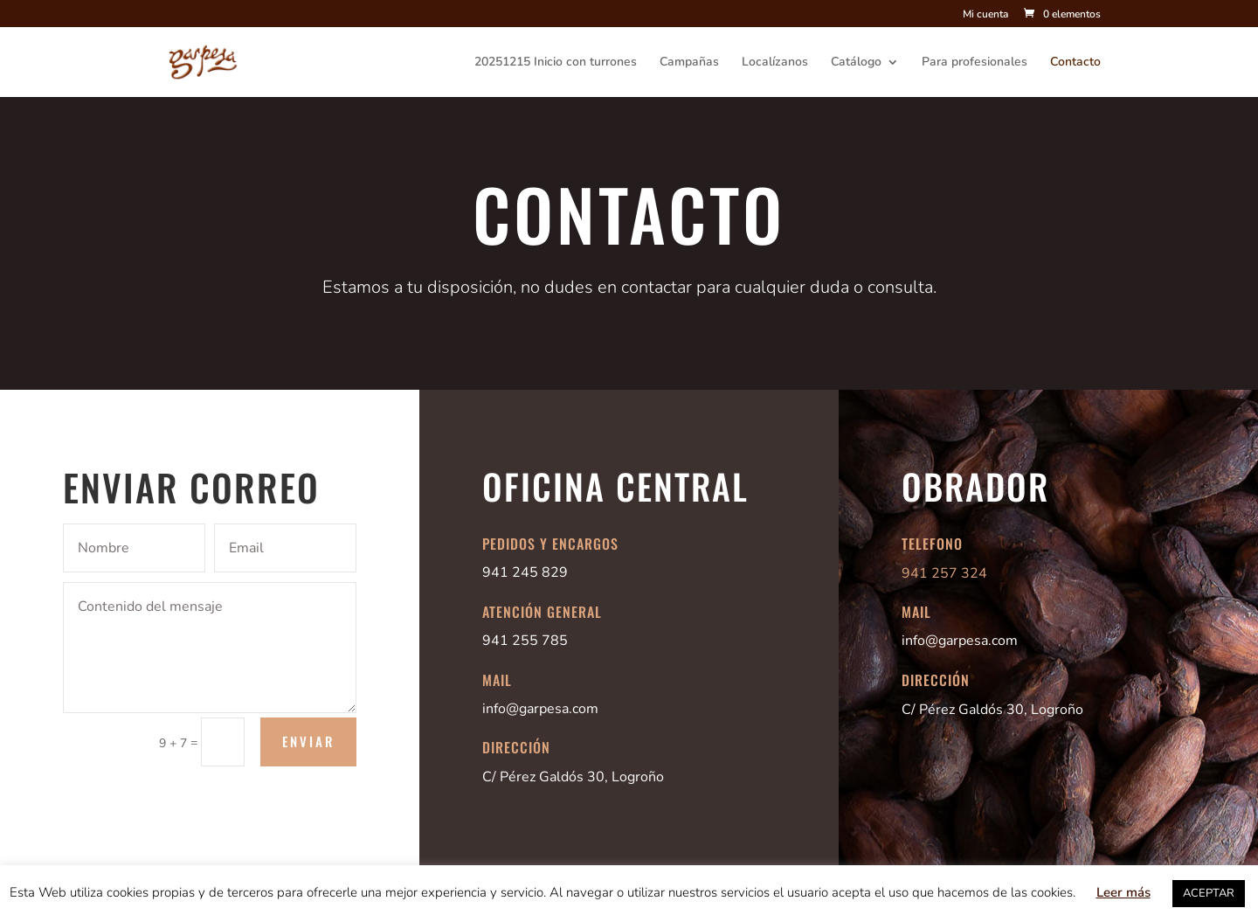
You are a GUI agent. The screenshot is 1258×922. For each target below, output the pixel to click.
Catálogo (856, 63)
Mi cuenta (985, 15)
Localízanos (775, 63)
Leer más (1123, 892)
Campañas (689, 63)
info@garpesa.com (540, 708)
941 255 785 (525, 640)
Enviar (308, 741)
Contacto (1075, 63)
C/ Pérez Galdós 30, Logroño (573, 777)
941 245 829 (525, 572)
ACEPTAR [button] (1208, 893)
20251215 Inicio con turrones (555, 63)
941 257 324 (944, 573)
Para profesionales (974, 63)
